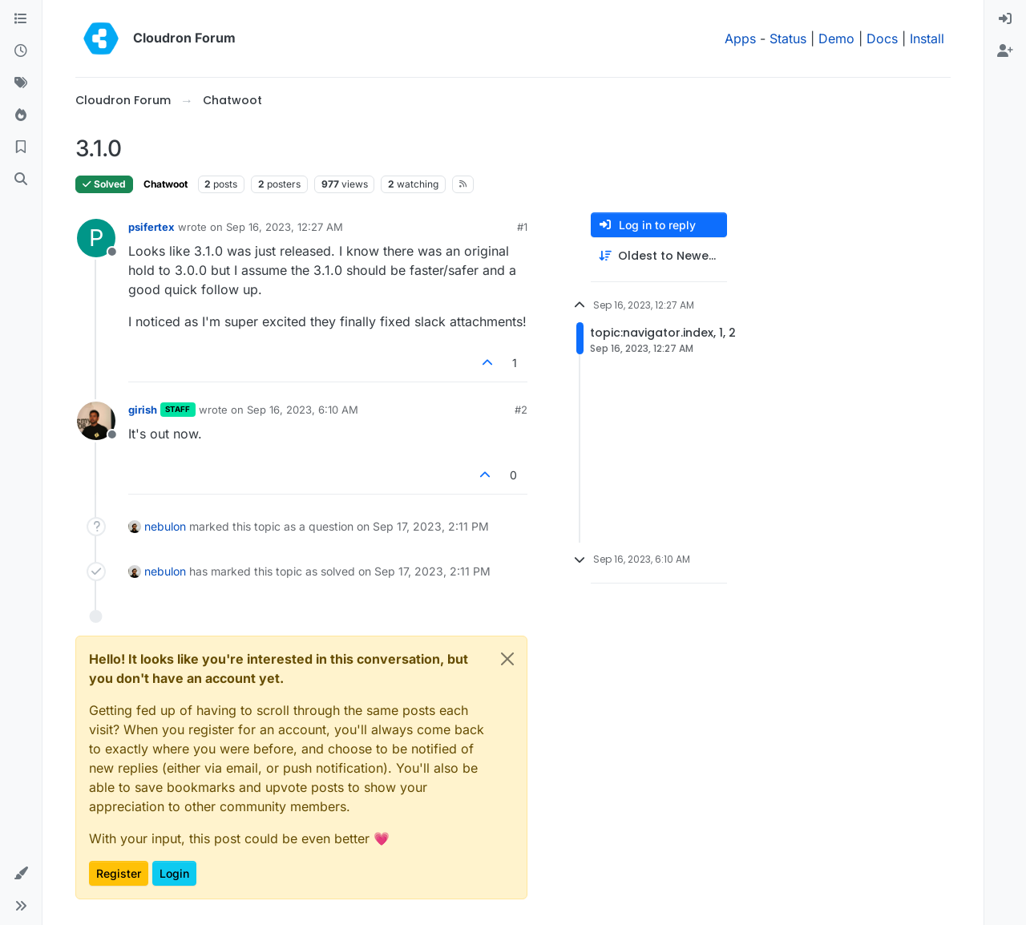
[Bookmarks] (20, 147)
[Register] (1005, 51)
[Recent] (20, 51)
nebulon (165, 526)
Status (788, 38)
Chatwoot (165, 184)
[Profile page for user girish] (96, 421)
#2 (521, 409)
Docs (882, 38)
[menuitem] (1005, 19)
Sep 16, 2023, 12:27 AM (284, 226)
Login (174, 873)
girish (142, 409)
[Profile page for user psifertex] (96, 238)
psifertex (151, 226)
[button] (20, 874)
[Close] (507, 658)
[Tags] (20, 83)
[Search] (20, 179)
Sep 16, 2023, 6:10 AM (302, 409)
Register (118, 873)
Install (927, 38)
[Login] (1005, 19)
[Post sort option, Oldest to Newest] (659, 256)
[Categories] (20, 19)
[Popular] (20, 115)
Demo (836, 38)
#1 (522, 226)
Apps (740, 38)
